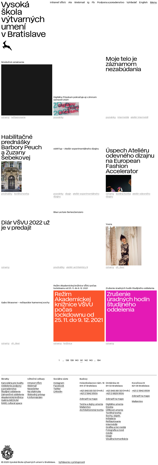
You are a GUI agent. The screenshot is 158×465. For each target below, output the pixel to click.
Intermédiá (123, 117)
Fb (93, 2)
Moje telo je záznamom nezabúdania (123, 64)
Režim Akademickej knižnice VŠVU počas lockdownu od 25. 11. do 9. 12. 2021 (74, 287)
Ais (70, 2)
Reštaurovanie (18, 117)
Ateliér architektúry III (77, 267)
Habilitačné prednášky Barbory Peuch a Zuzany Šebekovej (21, 147)
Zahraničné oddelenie (12, 395)
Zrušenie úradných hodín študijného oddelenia (130, 288)
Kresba (109, 407)
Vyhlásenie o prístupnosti (72, 462)
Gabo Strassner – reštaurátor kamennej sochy (25, 303)
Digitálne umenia (114, 404)
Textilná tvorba (21, 194)
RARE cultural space (11, 403)
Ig (88, 2)
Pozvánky (58, 117)
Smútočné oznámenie (12, 62)
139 (72, 360)
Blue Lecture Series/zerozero (68, 212)
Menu (153, 2)
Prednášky (6, 194)
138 (67, 360)
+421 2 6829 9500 (115, 394)
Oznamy (5, 117)
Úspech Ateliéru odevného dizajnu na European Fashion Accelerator (130, 161)
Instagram (58, 383)
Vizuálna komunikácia (117, 439)
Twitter (57, 389)
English (143, 2)
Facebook (58, 386)
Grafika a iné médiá (116, 427)
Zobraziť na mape (89, 399)
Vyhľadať (132, 2)
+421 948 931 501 (88, 391)
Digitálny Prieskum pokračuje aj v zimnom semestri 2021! (75, 98)
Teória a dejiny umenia (91, 404)
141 (81, 360)
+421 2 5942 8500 (89, 394)
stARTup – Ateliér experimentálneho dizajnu (76, 149)
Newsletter (33, 389)
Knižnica (67, 343)
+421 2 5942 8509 (141, 391)
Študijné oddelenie (11, 392)
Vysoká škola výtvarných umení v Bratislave (23, 19)
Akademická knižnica (12, 398)
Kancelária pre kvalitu (12, 383)
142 (86, 360)
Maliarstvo (85, 407)
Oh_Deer (120, 267)
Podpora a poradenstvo (110, 2)
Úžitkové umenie (114, 410)
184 (99, 360)
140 (77, 360)
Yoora (109, 224)
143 (90, 360)
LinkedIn (57, 392)
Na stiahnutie (34, 392)
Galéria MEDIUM (10, 400)
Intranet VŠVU (58, 2)
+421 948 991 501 (114, 391)
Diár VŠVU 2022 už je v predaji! (25, 225)
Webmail (79, 2)
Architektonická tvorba (91, 410)
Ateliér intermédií (139, 117)
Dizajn (68, 194)
